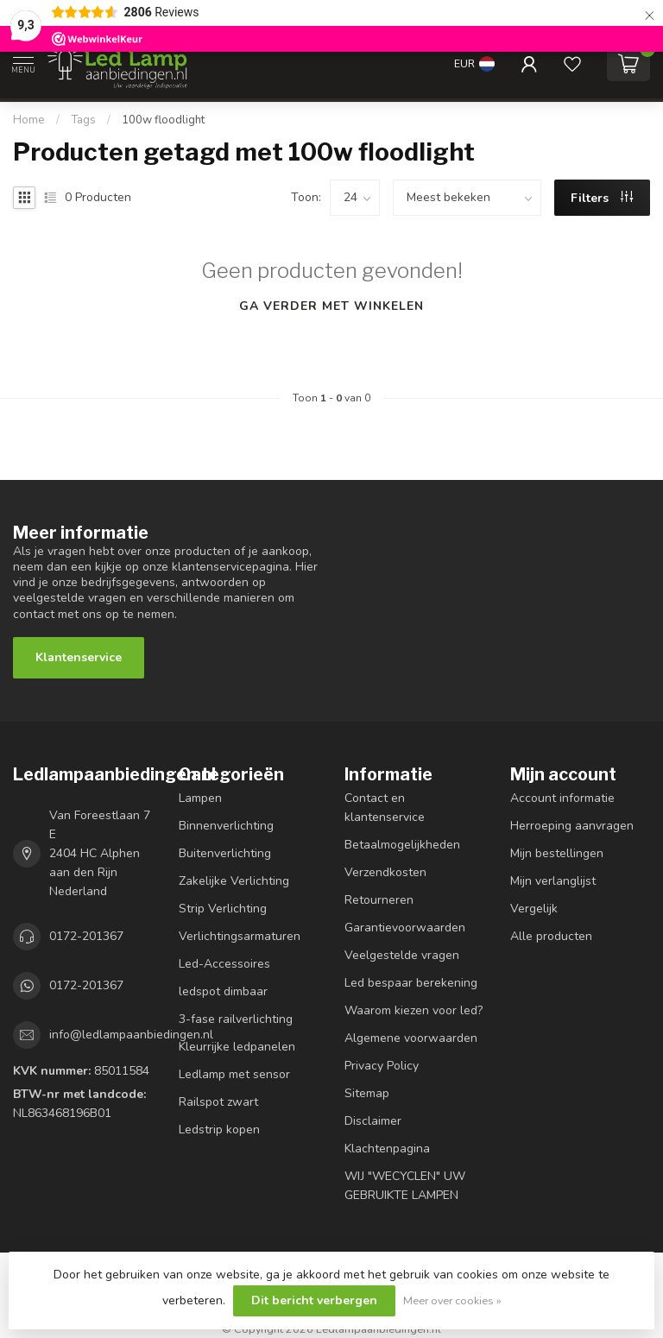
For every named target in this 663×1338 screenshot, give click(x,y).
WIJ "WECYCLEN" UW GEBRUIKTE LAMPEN (404, 1185)
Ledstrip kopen (219, 1129)
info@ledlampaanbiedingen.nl (131, 1034)
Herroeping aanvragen (572, 825)
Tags (83, 120)
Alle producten (551, 936)
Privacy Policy (381, 1065)
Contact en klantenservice (384, 807)
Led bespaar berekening (410, 983)
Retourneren (379, 900)
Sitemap (366, 1093)
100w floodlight (163, 120)
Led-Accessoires (224, 964)
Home (29, 120)
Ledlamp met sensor (234, 1074)
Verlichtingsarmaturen (239, 936)
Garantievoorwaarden (404, 927)
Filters (602, 198)
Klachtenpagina (387, 1148)
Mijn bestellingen (556, 853)
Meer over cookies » (452, 1300)
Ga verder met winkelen (331, 306)
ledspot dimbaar (223, 991)
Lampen (200, 798)
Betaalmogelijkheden (402, 844)
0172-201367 (86, 936)
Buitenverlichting (225, 853)
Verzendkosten (385, 872)
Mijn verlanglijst (553, 881)
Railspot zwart (218, 1102)
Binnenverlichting (226, 825)
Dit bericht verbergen (314, 1300)
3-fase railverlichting (236, 1019)
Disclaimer (372, 1121)
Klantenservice (78, 657)
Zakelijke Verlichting (234, 881)
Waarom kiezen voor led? (413, 1010)
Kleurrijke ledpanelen (237, 1046)
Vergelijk (534, 908)
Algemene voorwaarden (410, 1038)
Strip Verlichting (223, 908)
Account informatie (562, 798)
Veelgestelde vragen (401, 955)
